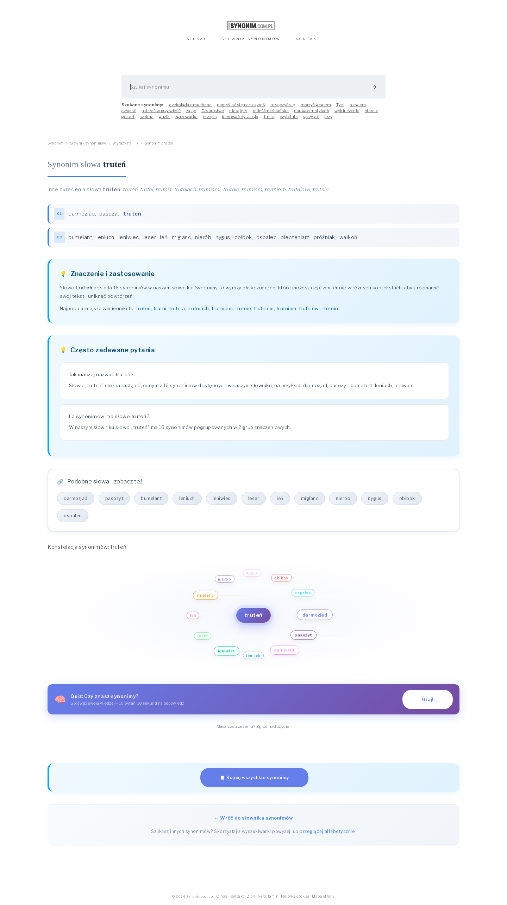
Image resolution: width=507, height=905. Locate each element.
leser (149, 237)
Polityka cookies (295, 896)
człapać (128, 110)
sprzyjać (311, 116)
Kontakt (237, 896)
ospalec (266, 237)
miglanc (181, 237)
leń (164, 237)
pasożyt (109, 214)
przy (328, 116)
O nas (221, 896)
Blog (250, 896)
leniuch (105, 237)
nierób (203, 237)
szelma (147, 116)
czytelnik (289, 116)
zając (191, 110)
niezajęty (238, 110)
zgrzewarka (186, 116)
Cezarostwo (212, 110)
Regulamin (268, 896)
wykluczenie (346, 110)
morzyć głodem (316, 104)
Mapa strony (323, 896)
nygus (222, 237)
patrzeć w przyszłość (161, 110)
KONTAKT (308, 39)
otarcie (371, 110)
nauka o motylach (311, 110)
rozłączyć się (282, 104)
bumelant (80, 237)
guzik (164, 116)
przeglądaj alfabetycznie (327, 831)
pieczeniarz (295, 237)
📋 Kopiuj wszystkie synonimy (254, 777)
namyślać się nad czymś (241, 104)
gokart (127, 116)
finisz (269, 116)
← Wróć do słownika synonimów (253, 818)
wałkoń (348, 237)
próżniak (324, 237)
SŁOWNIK (251, 39)
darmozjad (81, 214)
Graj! (427, 699)
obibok (243, 237)
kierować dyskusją (240, 116)
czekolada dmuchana (190, 104)
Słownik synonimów (88, 143)
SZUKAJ (196, 39)
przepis (210, 116)
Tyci (340, 104)
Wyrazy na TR (125, 143)
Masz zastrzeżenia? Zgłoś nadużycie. (254, 726)
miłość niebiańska (271, 110)
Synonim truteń (159, 143)
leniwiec (129, 237)
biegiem (358, 104)
